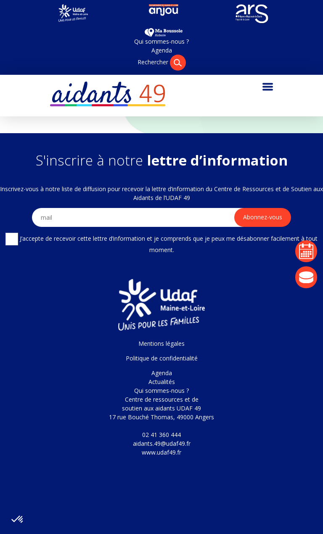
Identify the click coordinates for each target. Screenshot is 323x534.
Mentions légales (161, 343)
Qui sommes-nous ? (161, 41)
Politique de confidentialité (162, 358)
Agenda (161, 50)
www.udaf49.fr (161, 452)
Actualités (161, 382)
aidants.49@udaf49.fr (162, 443)
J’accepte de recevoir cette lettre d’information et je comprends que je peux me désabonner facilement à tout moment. (161, 243)
